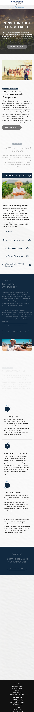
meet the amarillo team (15, 332)
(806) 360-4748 (19, 703)
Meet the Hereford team (15, 326)
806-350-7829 (19, 694)
